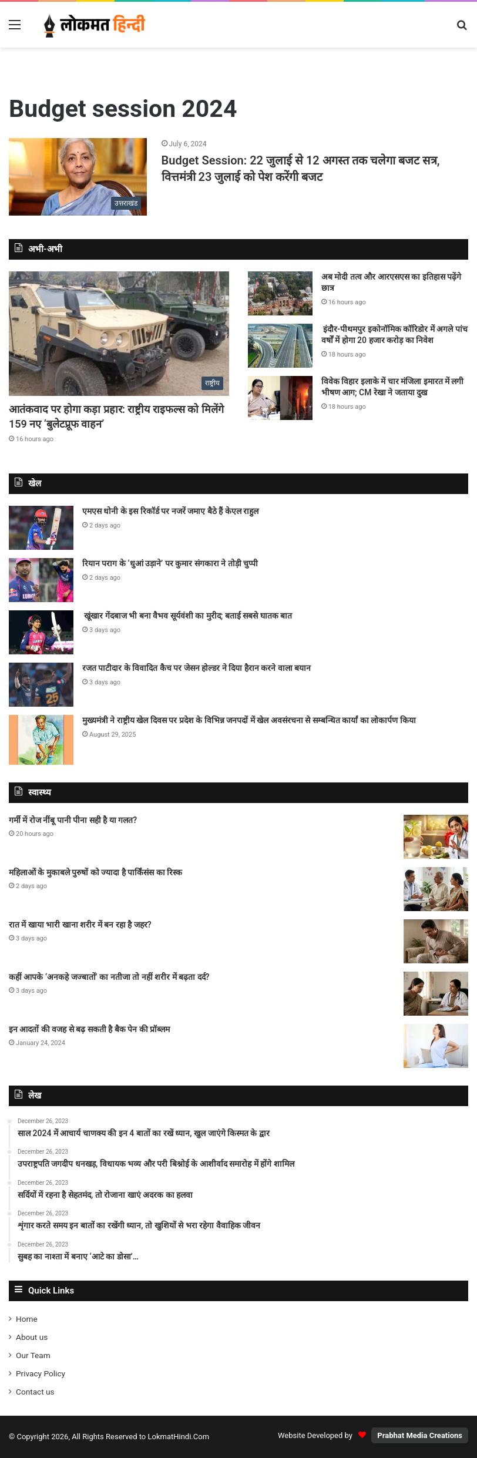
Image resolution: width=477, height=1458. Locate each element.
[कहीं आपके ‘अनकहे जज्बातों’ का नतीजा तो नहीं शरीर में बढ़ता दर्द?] (436, 994)
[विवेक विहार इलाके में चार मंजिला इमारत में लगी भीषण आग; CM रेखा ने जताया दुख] (280, 398)
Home (27, 1318)
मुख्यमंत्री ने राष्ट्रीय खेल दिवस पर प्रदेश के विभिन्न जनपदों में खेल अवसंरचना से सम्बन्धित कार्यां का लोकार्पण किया (249, 720)
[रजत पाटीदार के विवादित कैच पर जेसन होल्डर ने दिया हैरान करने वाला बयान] (41, 685)
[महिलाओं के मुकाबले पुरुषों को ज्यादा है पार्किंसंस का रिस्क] (436, 889)
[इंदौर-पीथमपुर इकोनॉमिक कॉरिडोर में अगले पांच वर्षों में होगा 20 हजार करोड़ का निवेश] (280, 346)
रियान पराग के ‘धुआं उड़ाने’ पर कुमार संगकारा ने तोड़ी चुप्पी (170, 563)
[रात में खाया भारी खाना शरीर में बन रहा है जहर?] (436, 941)
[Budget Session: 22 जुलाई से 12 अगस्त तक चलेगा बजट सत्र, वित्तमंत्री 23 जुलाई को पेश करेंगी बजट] (78, 177)
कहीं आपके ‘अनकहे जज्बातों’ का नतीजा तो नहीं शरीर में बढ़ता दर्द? (110, 977)
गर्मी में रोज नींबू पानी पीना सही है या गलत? (74, 820)
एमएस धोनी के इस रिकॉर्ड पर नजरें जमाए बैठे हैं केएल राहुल (170, 511)
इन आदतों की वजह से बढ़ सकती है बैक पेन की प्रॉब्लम (89, 1029)
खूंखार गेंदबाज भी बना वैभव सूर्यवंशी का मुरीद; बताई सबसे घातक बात (187, 615)
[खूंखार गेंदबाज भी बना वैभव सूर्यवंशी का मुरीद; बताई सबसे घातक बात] (41, 632)
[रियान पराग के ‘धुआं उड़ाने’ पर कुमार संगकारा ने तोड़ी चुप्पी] (41, 580)
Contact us (35, 1391)
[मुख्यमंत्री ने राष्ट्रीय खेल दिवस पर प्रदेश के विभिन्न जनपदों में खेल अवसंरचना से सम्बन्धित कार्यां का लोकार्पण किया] (41, 740)
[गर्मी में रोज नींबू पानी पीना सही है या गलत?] (436, 837)
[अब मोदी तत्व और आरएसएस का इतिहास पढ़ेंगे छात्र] (280, 293)
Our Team (33, 1355)
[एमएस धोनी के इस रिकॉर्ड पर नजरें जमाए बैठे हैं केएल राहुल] (41, 528)
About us (32, 1337)
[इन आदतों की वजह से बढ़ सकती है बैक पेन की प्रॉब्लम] (436, 1046)
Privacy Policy (40, 1373)
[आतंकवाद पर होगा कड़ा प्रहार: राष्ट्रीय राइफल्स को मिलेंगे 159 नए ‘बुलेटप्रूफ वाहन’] (119, 333)
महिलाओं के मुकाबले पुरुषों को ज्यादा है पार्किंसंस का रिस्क (95, 872)
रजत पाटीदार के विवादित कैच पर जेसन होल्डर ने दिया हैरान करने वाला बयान (196, 668)
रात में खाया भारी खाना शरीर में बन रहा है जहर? (81, 924)
